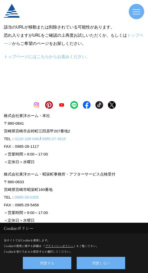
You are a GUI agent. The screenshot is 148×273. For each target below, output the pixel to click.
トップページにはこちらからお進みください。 (47, 56)
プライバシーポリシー (59, 246)
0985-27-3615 (54, 138)
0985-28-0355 (27, 197)
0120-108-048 (27, 138)
